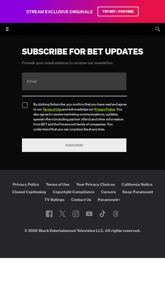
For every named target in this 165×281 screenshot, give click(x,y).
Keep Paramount (137, 191)
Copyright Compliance (73, 191)
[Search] (158, 29)
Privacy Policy (104, 109)
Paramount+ (109, 199)
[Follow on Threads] (115, 213)
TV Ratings (54, 199)
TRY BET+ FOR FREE (118, 11)
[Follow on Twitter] (62, 213)
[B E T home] (82, 31)
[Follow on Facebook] (49, 213)
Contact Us (81, 199)
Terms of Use (52, 109)
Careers (108, 191)
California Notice (137, 184)
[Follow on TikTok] (102, 213)
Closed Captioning (29, 191)
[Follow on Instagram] (75, 213)
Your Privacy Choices (95, 184)
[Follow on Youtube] (89, 213)
